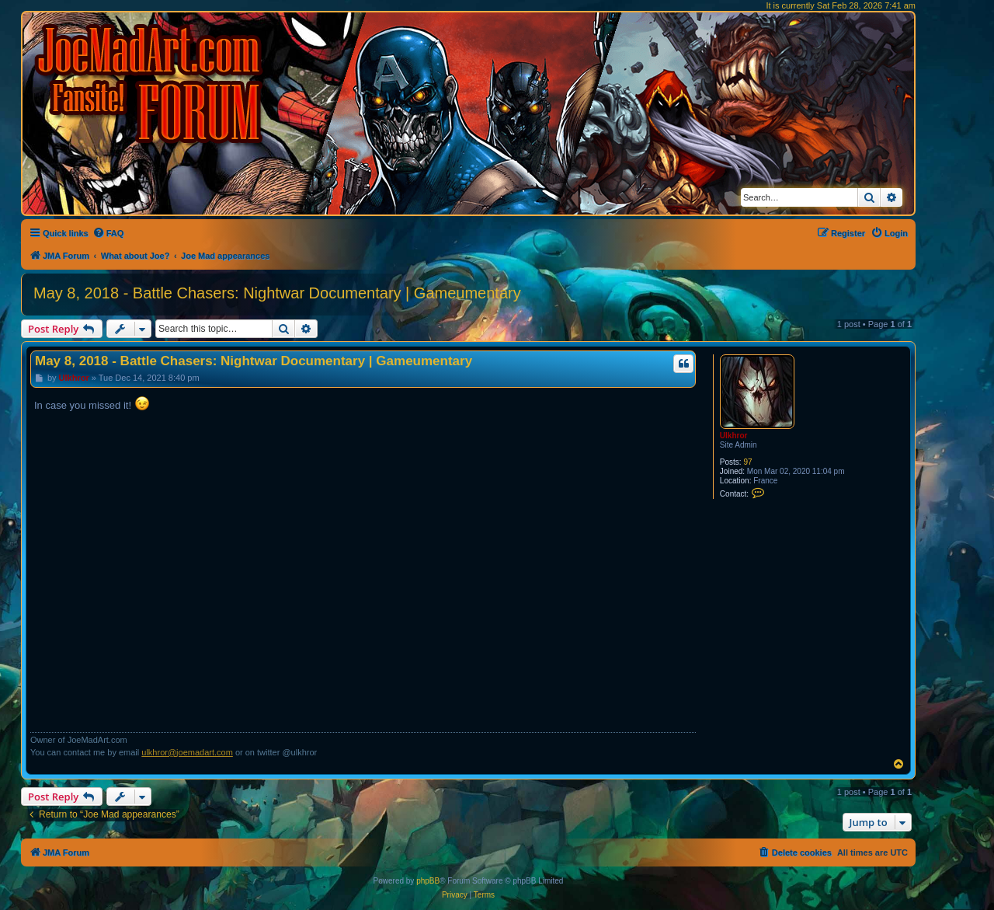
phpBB (428, 881)
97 (747, 462)
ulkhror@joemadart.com (187, 752)
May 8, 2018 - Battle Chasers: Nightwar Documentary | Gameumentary (277, 293)
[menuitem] (108, 233)
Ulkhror (734, 435)
